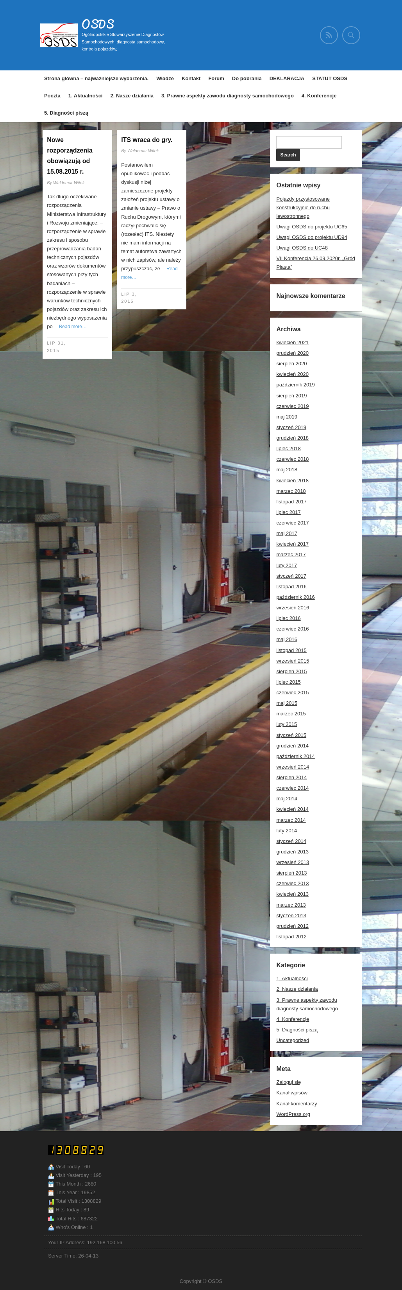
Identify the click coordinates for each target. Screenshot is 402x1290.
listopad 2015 (291, 650)
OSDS (98, 24)
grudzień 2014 (292, 746)
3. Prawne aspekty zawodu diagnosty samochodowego (227, 96)
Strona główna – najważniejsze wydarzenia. (96, 78)
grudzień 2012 (292, 926)
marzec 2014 (291, 820)
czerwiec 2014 (292, 788)
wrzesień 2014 (292, 767)
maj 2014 (286, 798)
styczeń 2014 (291, 841)
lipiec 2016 (288, 618)
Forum (216, 78)
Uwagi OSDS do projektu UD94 (311, 237)
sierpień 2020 (291, 364)
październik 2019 (295, 385)
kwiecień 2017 (292, 544)
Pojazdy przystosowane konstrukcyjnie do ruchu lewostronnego (303, 207)
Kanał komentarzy (296, 1104)
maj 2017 (286, 533)
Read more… (73, 326)
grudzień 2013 (292, 852)
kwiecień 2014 (292, 809)
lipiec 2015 (288, 682)
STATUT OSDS (329, 78)
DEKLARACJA (287, 78)
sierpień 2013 (291, 873)
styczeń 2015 (291, 735)
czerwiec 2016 (292, 629)
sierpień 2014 (291, 777)
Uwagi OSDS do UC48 (302, 248)
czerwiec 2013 (292, 883)
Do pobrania (247, 78)
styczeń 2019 (291, 427)
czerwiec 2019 (292, 406)
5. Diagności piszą (66, 113)
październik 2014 (295, 756)
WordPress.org (293, 1114)
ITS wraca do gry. (146, 140)
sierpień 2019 (291, 396)
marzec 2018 (291, 491)
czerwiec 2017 (292, 523)
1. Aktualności (85, 96)
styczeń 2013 (291, 915)
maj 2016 (286, 639)
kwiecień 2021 (292, 342)
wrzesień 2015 (292, 661)
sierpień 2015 (291, 671)
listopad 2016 (291, 586)
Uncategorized (292, 1040)
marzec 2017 (291, 554)
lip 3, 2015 (129, 298)
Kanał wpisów (291, 1093)
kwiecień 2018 (292, 480)
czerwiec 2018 (292, 459)
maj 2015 (286, 703)
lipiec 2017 (288, 512)
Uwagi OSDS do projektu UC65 (311, 227)
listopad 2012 (291, 937)
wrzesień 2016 (292, 608)
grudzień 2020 (292, 353)
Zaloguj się (288, 1082)
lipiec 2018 (288, 448)
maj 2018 (286, 470)
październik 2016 (295, 597)
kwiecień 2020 (292, 374)
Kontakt (191, 78)
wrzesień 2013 (292, 862)
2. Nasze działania (132, 96)
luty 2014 (286, 831)
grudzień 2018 (292, 438)
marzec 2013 (291, 905)
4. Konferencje (319, 96)
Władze (165, 78)
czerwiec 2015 (292, 692)
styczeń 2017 (291, 576)
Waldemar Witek (68, 182)
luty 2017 (286, 565)
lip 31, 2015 (56, 347)
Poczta (52, 96)
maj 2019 (286, 417)
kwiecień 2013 (292, 894)
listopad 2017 (291, 502)
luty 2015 (286, 724)
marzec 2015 (291, 714)
